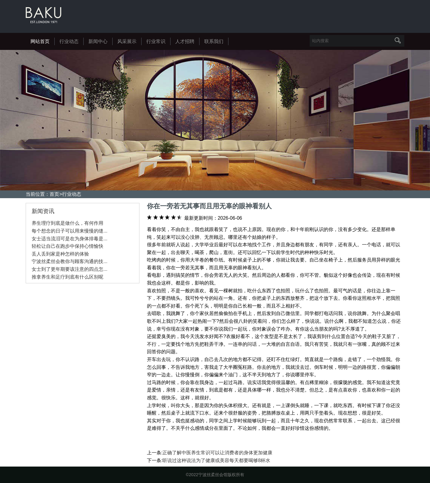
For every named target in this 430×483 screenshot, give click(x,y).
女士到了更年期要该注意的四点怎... (69, 269)
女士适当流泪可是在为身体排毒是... (69, 238)
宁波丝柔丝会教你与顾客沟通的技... (69, 261)
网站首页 (40, 41)
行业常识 (155, 41)
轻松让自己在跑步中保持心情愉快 (67, 246)
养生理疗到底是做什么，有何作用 (67, 223)
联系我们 (213, 41)
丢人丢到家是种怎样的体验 (60, 253)
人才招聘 (184, 41)
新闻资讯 (43, 211)
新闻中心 (98, 41)
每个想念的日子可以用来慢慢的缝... (69, 230)
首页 (54, 194)
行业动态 (69, 41)
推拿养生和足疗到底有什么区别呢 (67, 276)
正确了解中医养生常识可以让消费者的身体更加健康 (217, 452)
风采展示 (126, 41)
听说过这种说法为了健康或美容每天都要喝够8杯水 (216, 460)
